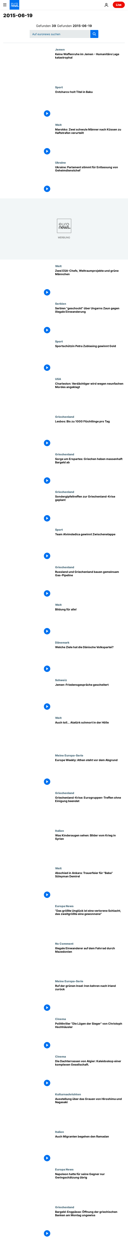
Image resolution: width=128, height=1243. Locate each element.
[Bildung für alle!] (90, 622)
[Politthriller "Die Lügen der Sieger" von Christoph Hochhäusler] (90, 1036)
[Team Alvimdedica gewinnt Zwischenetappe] (90, 547)
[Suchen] (64, 34)
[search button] (94, 34)
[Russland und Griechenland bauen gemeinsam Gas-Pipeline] (90, 584)
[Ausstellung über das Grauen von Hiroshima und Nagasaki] (90, 1111)
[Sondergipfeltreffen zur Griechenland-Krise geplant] (90, 509)
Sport (59, 87)
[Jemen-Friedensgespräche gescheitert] (90, 697)
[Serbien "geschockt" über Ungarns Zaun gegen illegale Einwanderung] (90, 321)
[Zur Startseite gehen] (14, 5)
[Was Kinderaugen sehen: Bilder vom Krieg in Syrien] (90, 848)
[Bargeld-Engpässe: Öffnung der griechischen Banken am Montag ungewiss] (90, 1224)
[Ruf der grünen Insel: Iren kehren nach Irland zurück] (90, 998)
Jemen (60, 49)
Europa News (64, 906)
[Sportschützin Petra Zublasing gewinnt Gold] (90, 358)
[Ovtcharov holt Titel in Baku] (90, 104)
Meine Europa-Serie (69, 755)
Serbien (60, 303)
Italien (59, 830)
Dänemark (62, 642)
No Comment (64, 943)
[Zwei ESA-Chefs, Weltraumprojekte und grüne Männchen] (90, 283)
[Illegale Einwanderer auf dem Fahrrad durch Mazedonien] (90, 961)
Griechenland (64, 416)
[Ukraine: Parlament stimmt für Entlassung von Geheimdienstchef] (90, 180)
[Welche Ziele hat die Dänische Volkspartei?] (90, 660)
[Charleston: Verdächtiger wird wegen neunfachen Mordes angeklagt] (90, 396)
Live (119, 4)
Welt (58, 124)
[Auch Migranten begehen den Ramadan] (90, 1149)
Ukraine (60, 162)
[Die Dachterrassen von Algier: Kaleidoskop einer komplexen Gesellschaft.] (90, 1074)
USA (58, 378)
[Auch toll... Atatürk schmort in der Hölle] (90, 735)
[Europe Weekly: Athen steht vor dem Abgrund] (90, 772)
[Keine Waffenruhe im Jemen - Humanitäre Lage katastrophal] (90, 67)
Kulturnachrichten (68, 1094)
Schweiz (61, 680)
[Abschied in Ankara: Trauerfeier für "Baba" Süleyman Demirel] (90, 885)
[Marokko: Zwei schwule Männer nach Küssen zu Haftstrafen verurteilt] (90, 142)
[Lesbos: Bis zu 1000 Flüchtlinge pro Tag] (90, 434)
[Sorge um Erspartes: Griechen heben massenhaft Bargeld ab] (90, 471)
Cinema (60, 1018)
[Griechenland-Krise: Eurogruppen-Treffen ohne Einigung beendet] (90, 810)
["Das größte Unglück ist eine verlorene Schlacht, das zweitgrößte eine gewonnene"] (90, 923)
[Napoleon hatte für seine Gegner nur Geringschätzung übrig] (90, 1186)
